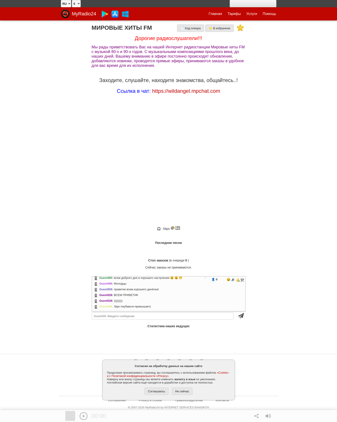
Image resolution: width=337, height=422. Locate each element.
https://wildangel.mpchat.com (186, 91)
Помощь (269, 14)
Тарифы (234, 14)
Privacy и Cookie (150, 400)
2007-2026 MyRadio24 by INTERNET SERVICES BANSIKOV (168, 407)
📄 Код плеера (190, 28)
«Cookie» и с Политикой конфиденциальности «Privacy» (168, 374)
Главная (215, 14)
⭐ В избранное (219, 28)
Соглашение (117, 400)
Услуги (251, 14)
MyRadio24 (84, 13)
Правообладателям (189, 400)
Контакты (222, 400)
